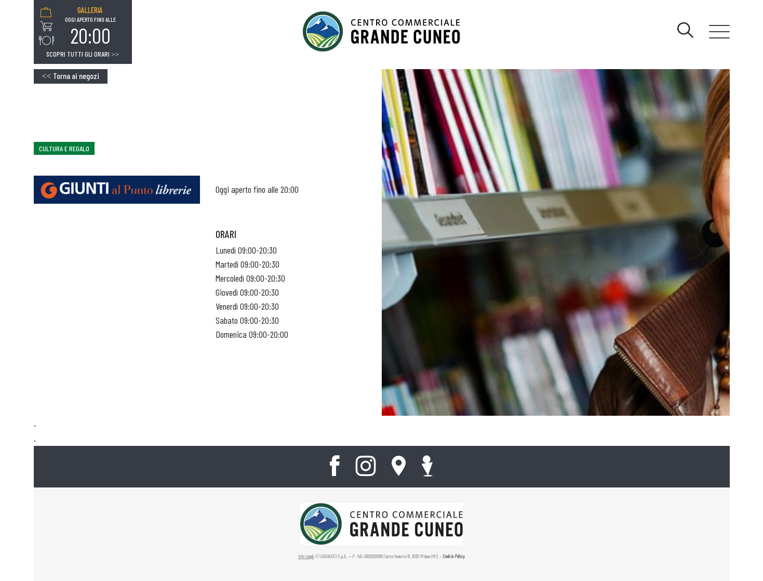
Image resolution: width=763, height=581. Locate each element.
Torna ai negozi (70, 76)
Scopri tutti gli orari (82, 54)
